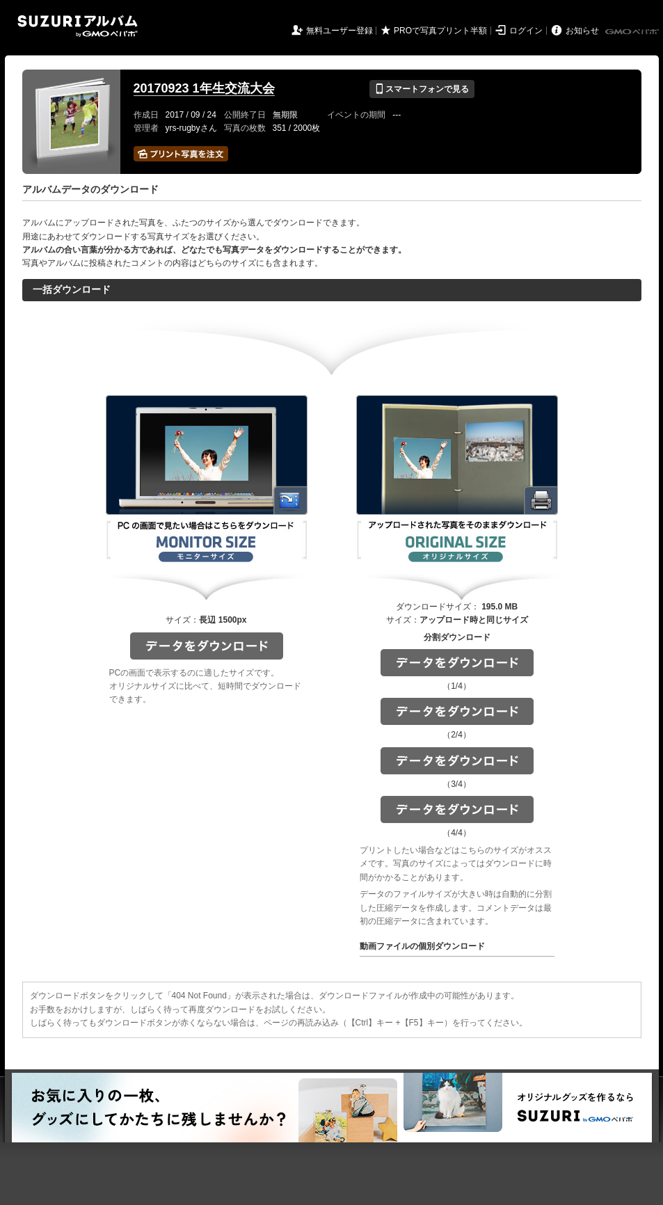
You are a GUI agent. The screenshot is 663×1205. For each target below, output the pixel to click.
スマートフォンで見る (422, 89)
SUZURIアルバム (77, 26)
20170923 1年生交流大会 (204, 88)
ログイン (526, 30)
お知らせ (582, 30)
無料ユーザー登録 (339, 30)
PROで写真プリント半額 (440, 30)
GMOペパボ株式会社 (633, 32)
